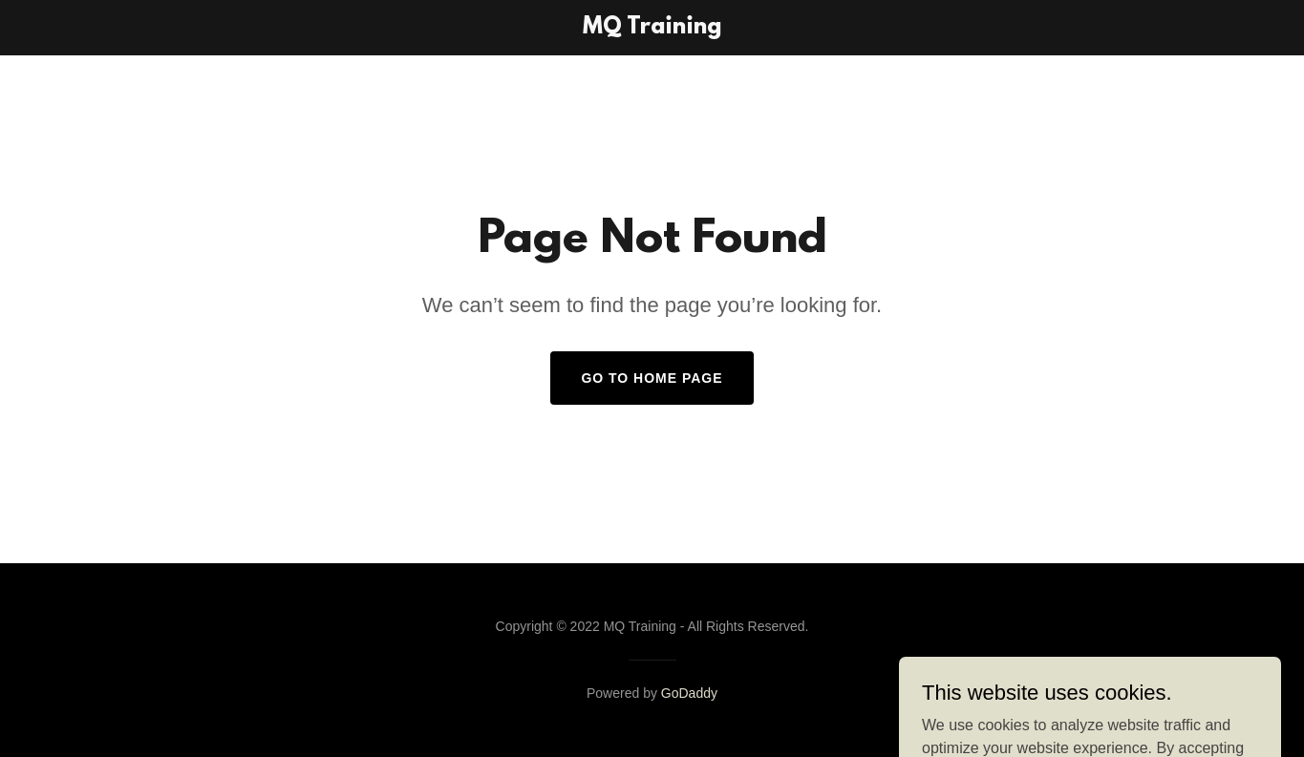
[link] (652, 28)
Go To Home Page (651, 378)
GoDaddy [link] (689, 693)
